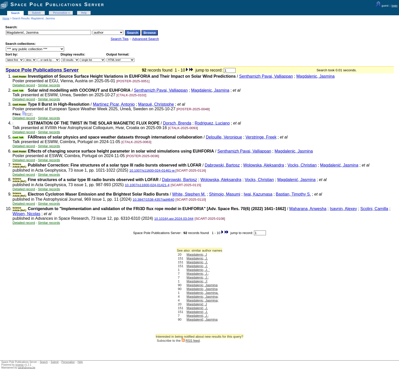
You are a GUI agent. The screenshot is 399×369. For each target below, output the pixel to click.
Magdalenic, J (197, 254)
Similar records (49, 85)
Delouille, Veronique (224, 137)
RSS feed (193, 341)
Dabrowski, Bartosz (222, 165)
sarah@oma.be (26, 367)
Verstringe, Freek (261, 137)
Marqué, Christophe (156, 104)
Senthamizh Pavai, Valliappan (266, 76)
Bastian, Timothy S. (293, 194)
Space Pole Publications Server (57, 4)
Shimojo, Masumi (224, 194)
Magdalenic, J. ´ (198, 270)
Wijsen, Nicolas (26, 214)
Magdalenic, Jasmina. (203, 293)
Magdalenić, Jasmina (339, 165)
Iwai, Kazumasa (258, 194)
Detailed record (23, 85)
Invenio (20, 364)
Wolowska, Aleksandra (263, 165)
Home (6, 18)
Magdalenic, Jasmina (315, 76)
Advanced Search (145, 39)
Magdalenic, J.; (198, 274)
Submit (36, 12)
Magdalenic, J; (197, 281)
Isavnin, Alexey (343, 209)
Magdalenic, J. (197, 258)
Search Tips (120, 39)
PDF (27, 114)
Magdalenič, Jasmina (202, 319)
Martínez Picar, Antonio (114, 104)
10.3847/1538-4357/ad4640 (153, 199)
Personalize (60, 12)
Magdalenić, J (197, 304)
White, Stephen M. (189, 194)
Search (15, 13)
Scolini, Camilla (374, 209)
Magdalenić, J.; (198, 316)
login (394, 5)
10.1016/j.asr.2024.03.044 (173, 219)
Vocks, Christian (302, 165)
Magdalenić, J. (197, 308)
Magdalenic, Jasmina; (203, 296)
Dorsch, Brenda (177, 123)
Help (84, 12)
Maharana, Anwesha (307, 209)
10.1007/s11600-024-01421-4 (147, 185)
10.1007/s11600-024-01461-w (152, 170)
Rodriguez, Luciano (212, 123)
